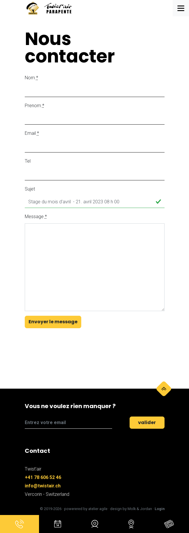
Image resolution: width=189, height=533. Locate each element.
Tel (28, 161)
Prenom (34, 105)
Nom (31, 77)
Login (160, 509)
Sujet (30, 189)
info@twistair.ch (43, 486)
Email (32, 133)
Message (36, 216)
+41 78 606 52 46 (43, 477)
